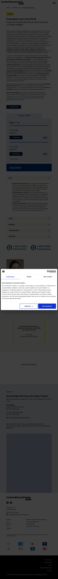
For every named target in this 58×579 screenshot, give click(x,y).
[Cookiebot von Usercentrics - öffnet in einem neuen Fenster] (48, 271)
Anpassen (28, 306)
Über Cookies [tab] (48, 276)
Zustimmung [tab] (10, 276)
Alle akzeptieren (47, 306)
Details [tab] (29, 276)
